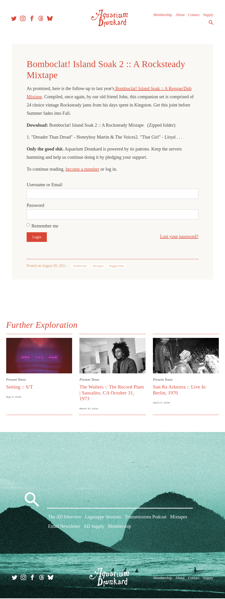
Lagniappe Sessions (103, 518)
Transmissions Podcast (146, 518)
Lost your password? (179, 236)
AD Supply (94, 527)
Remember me (44, 225)
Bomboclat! (80, 266)
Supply (207, 16)
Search (210, 23)
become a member (82, 169)
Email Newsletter (64, 527)
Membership (162, 16)
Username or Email (44, 184)
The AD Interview (65, 518)
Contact (193, 16)
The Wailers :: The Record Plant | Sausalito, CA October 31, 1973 (112, 392)
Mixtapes (98, 266)
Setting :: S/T (20, 386)
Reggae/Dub (116, 266)
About (179, 16)
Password (35, 205)
